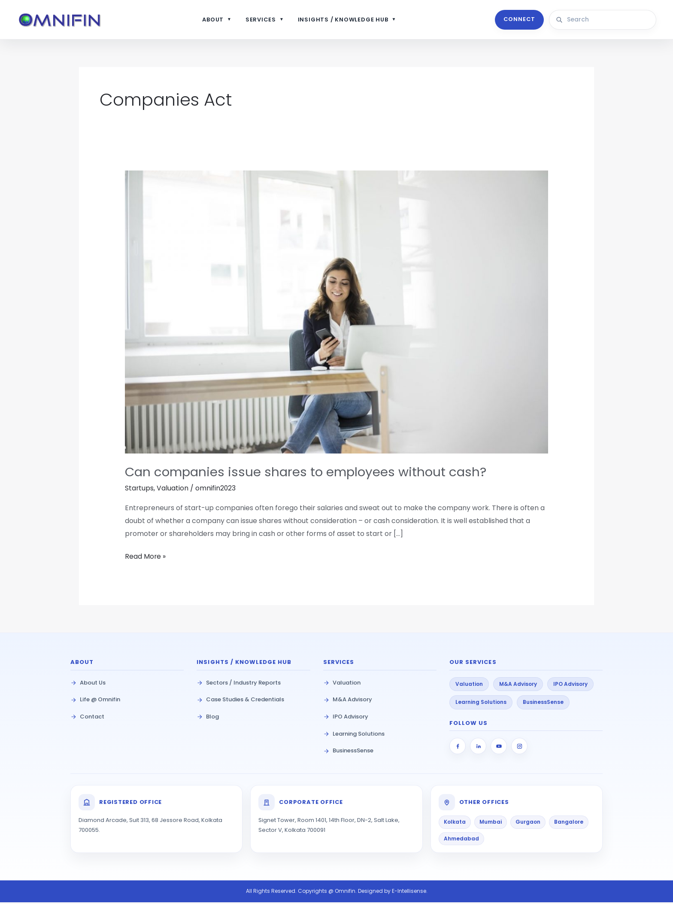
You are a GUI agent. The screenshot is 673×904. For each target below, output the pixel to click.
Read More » (145, 557)
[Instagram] (519, 748)
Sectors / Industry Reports (239, 684)
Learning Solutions (354, 735)
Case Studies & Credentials (240, 701)
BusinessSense (348, 753)
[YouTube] (499, 748)
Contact (87, 718)
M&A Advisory (347, 701)
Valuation (173, 490)
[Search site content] (607, 20)
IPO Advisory (345, 718)
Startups (139, 490)
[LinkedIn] (478, 748)
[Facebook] (457, 748)
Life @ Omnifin (95, 701)
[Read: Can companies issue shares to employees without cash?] (337, 314)
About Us (88, 684)
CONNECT (518, 20)
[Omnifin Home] (65, 20)
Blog (208, 718)
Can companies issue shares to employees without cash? (309, 474)
